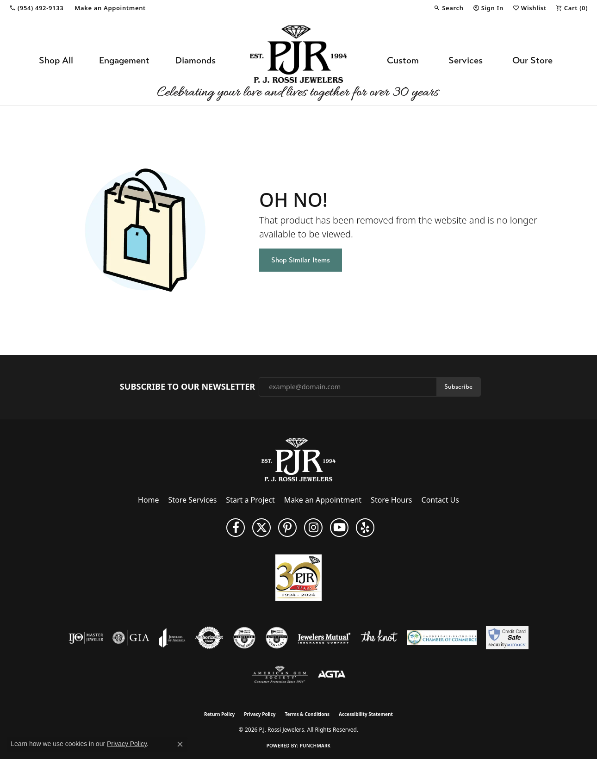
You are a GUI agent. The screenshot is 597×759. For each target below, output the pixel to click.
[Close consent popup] (180, 744)
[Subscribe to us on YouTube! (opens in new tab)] (339, 527)
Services (465, 60)
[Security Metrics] (507, 637)
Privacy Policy (259, 714)
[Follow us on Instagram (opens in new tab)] (313, 527)
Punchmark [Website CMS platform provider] (315, 745)
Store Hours (391, 500)
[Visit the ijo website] (85, 637)
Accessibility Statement (366, 714)
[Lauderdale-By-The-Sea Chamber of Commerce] (442, 637)
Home (148, 500)
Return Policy (219, 714)
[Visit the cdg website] (244, 637)
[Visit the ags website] (279, 674)
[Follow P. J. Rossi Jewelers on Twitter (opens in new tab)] (261, 527)
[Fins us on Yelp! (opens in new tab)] (365, 527)
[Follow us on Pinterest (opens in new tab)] (287, 527)
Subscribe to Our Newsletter (187, 387)
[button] (448, 8)
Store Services (192, 500)
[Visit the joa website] (172, 637)
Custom (403, 60)
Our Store (532, 60)
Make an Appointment (322, 500)
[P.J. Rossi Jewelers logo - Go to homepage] (298, 60)
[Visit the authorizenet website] (209, 637)
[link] (36, 8)
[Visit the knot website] (379, 637)
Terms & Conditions (307, 714)
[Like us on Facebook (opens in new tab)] (235, 527)
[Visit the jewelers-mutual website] (324, 637)
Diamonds (195, 60)
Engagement (124, 60)
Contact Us (440, 500)
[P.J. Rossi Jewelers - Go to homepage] (298, 459)
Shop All (56, 60)
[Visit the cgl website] (276, 637)
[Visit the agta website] (331, 674)
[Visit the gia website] (130, 637)
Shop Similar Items (300, 259)
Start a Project (250, 500)
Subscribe (458, 387)
